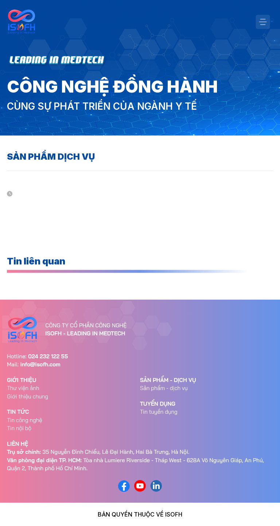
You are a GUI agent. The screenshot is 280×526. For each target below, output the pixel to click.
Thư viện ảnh (23, 388)
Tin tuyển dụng (159, 411)
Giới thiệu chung (27, 396)
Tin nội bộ (19, 428)
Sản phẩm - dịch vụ (164, 388)
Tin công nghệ (24, 420)
